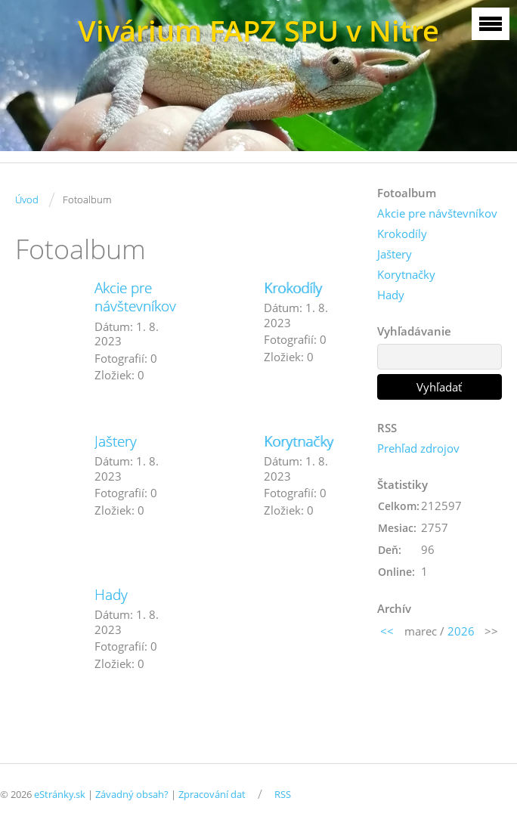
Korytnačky (298, 441)
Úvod (27, 199)
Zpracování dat (212, 794)
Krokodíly (293, 288)
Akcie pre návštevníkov (135, 297)
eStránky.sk (59, 794)
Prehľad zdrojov (418, 448)
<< (387, 631)
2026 (461, 631)
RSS (282, 794)
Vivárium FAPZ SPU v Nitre (258, 30)
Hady (111, 595)
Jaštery (115, 441)
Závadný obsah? (132, 794)
